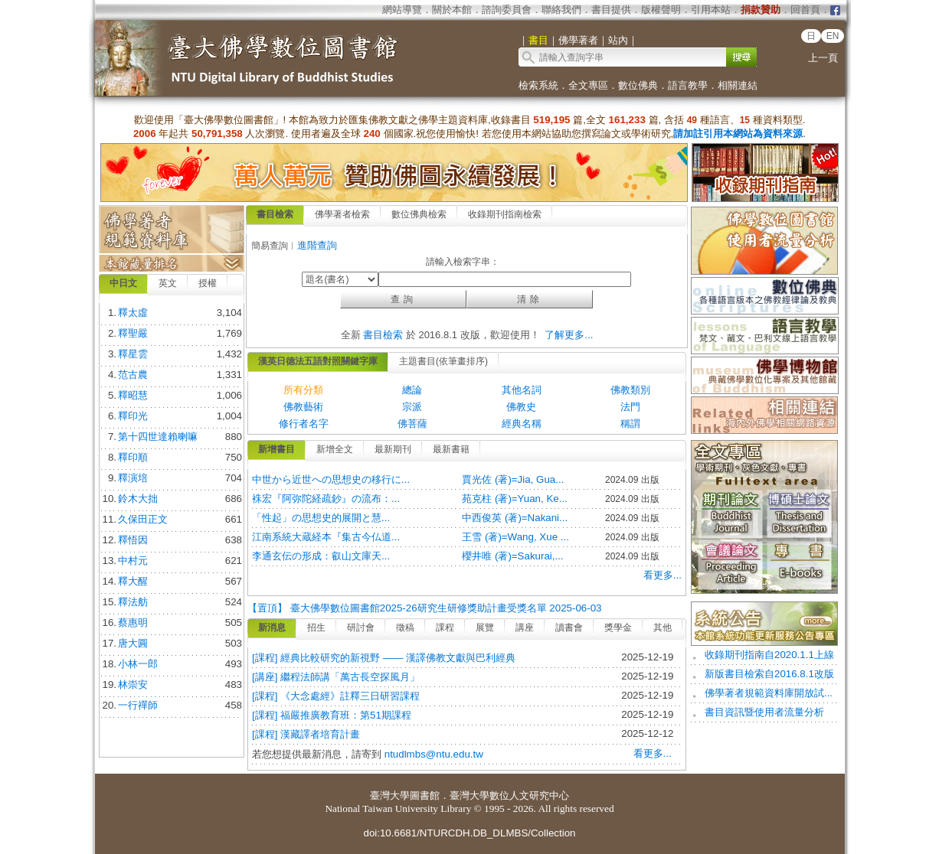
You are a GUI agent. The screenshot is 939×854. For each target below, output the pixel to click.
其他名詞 (521, 390)
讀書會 (569, 627)
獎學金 (618, 627)
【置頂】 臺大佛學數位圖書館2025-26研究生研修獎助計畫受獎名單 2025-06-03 (424, 608)
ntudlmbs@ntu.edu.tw (433, 754)
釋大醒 (133, 581)
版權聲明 (661, 9)
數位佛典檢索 (419, 214)
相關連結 (737, 85)
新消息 (272, 627)
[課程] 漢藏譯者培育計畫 (306, 734)
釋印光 (133, 416)
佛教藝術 (303, 406)
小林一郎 (138, 664)
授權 (207, 283)
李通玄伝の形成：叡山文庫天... (321, 556)
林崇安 (133, 684)
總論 (412, 390)
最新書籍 (451, 449)
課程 (445, 627)
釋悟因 (133, 540)
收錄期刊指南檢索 (504, 214)
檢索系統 (538, 85)
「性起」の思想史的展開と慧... (321, 517)
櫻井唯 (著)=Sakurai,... (512, 556)
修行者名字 (304, 423)
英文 (168, 283)
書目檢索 (275, 214)
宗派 (412, 406)
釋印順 (133, 457)
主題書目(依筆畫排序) (443, 361)
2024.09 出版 (632, 479)
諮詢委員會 (507, 9)
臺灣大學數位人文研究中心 (509, 795)
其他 (662, 627)
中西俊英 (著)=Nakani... (515, 517)
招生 (316, 627)
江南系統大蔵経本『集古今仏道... (326, 537)
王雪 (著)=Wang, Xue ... (515, 537)
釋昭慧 (133, 395)
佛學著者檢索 (342, 214)
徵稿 (405, 627)
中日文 (123, 283)
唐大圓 (133, 643)
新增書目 (276, 449)
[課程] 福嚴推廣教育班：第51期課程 (331, 715)
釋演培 (133, 478)
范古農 (133, 374)
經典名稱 (521, 423)
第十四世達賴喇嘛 (158, 436)
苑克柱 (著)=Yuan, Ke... (515, 498)
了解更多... (569, 335)
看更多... (662, 575)
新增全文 (334, 449)
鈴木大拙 (138, 498)
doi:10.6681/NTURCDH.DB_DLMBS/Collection (469, 833)
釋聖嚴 (133, 333)
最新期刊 (393, 449)
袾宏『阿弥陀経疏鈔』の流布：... (326, 498)
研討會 (361, 627)
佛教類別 (630, 390)
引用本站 (711, 9)
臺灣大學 (390, 795)
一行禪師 (138, 705)
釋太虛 (133, 312)
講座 (524, 627)
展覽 (485, 627)
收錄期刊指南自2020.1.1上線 (769, 654)
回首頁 (805, 9)
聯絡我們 (561, 9)
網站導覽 (402, 9)
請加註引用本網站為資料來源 (738, 133)
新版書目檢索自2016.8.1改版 (769, 674)
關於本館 (452, 9)
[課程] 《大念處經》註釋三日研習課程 (336, 696)
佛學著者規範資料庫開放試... (769, 693)
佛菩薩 (412, 423)
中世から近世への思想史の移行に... (331, 479)
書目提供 (611, 9)
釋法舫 (133, 602)
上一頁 (823, 58)
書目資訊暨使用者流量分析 (764, 712)
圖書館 (425, 795)
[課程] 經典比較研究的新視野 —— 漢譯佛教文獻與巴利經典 (383, 657)
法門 (630, 406)
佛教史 (521, 406)
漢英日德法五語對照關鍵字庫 (318, 361)
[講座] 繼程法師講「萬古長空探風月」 (336, 677)
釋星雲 (133, 354)
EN (832, 36)
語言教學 (688, 85)
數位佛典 (638, 85)
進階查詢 (317, 245)
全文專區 (588, 85)
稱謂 (630, 423)
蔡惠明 (133, 622)
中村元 (133, 560)
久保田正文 (143, 519)
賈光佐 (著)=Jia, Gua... (513, 479)
